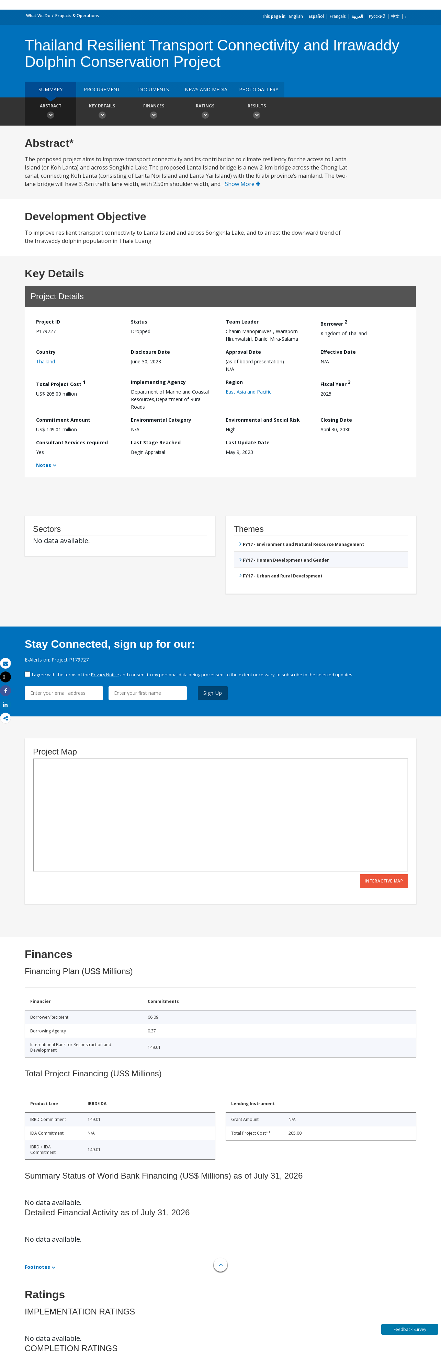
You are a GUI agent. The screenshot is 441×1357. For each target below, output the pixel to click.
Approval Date (243, 352)
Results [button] (256, 112)
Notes (43, 465)
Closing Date (336, 420)
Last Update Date (248, 442)
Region (234, 382)
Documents (153, 89)
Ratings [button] (205, 112)
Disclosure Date (150, 352)
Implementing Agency (158, 382)
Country (46, 352)
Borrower (333, 322)
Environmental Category (161, 420)
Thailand (45, 361)
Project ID (48, 321)
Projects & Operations (77, 16)
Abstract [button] (50, 112)
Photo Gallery (258, 89)
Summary (50, 89)
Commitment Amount (63, 420)
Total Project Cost (61, 383)
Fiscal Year (335, 383)
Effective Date (338, 352)
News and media (206, 89)
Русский (377, 16)
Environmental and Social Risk (263, 420)
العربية (357, 16)
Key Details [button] (102, 112)
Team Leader (242, 321)
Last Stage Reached (156, 442)
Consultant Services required (72, 442)
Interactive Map (384, 881)
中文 (395, 16)
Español (316, 16)
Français (338, 16)
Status (139, 321)
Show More (242, 184)
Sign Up (212, 693)
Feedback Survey (410, 1329)
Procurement (102, 89)
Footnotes (37, 1267)
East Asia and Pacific (248, 391)
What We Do (38, 16)
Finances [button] (153, 112)
